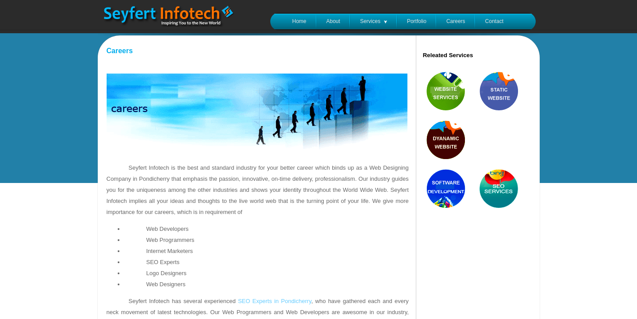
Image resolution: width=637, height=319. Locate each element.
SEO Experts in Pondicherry (274, 301)
